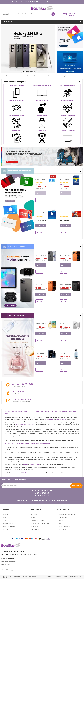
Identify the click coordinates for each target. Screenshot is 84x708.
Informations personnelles (67, 514)
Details (41, 200)
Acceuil (48, 577)
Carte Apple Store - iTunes (41, 179)
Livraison (33, 517)
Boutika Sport (42, 130)
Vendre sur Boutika (9, 526)
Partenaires (34, 526)
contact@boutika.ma (45, 2)
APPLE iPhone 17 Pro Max (65, 255)
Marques (5, 529)
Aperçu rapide (37, 200)
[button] (69, 14)
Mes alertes (62, 529)
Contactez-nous (76, 577)
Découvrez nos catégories (14, 82)
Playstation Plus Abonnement (65, 179)
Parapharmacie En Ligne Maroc (24, 424)
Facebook (2, 569)
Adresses (62, 523)
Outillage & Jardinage (68, 115)
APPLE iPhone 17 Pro (41, 285)
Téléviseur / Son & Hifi (68, 130)
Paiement (34, 514)
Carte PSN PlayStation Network (41, 213)
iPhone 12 (25, 464)
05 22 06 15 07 (18, 2)
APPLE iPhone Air (65, 285)
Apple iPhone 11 (49, 419)
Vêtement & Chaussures (16, 115)
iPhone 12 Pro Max (34, 464)
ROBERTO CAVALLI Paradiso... (41, 324)
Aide (4, 517)
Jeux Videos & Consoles (16, 100)
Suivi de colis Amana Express (40, 523)
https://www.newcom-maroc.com (31, 473)
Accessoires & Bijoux (67, 100)
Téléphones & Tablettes (16, 85)
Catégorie (7, 21)
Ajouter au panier (42, 225)
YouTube (12, 569)
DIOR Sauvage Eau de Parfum (41, 353)
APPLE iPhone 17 (40, 255)
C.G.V (4, 520)
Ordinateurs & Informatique (42, 85)
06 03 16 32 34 (30, 2)
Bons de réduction (64, 526)
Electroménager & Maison (68, 85)
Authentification (8, 523)
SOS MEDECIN (35, 529)
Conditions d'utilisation (38, 520)
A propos (5, 514)
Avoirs (61, 520)
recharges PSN (32, 461)
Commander (69, 2)
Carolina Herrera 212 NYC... (65, 324)
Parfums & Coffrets (42, 100)
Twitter (7, 569)
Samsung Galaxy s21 (61, 419)
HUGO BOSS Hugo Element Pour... (65, 353)
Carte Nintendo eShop (65, 213)
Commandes (63, 517)
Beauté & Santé (16, 130)
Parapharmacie (42, 115)
